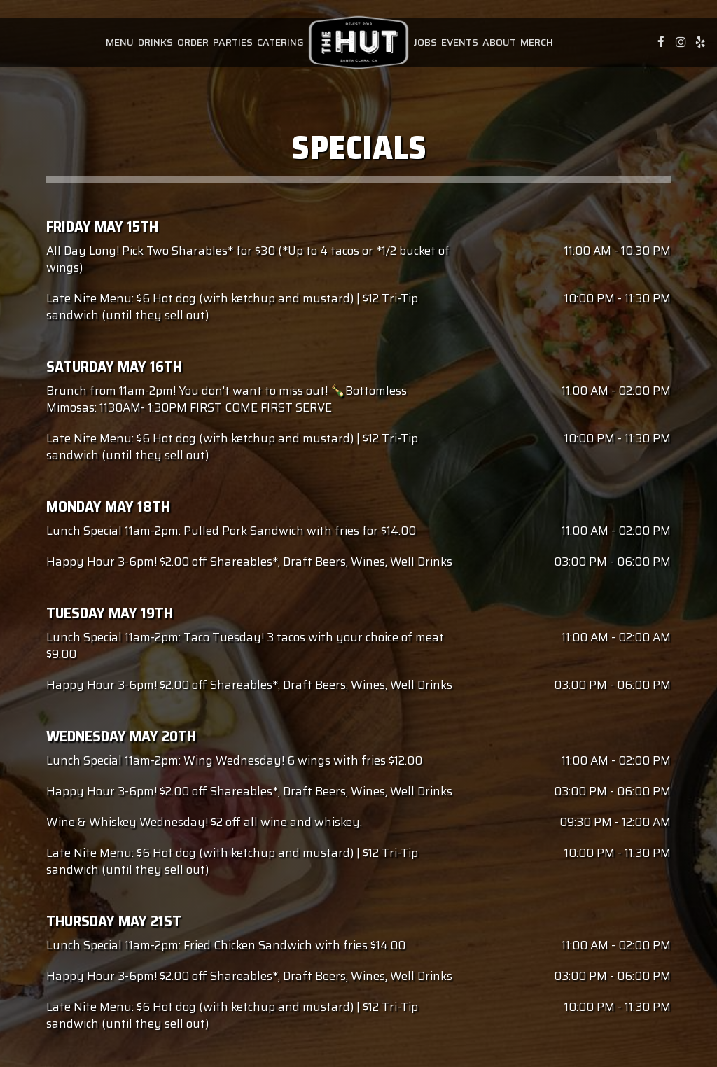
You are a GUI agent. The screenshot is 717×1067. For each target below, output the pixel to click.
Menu (120, 42)
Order (193, 42)
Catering (280, 42)
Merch (536, 42)
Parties (233, 42)
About (499, 42)
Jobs (425, 42)
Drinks (155, 42)
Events (459, 42)
